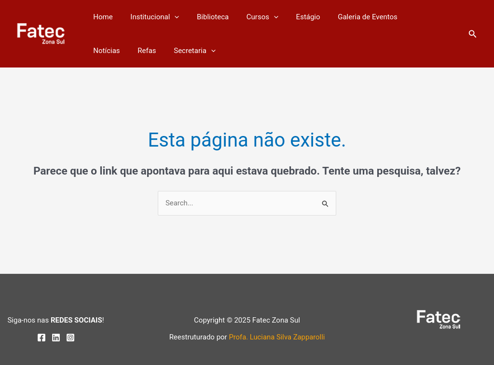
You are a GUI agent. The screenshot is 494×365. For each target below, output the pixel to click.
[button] (472, 34)
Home (101, 17)
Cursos (251, 17)
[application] (169, 17)
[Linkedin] (56, 337)
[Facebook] (41, 337)
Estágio (294, 17)
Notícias (407, 17)
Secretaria (145, 51)
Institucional (149, 17)
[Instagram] (70, 337)
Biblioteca (204, 17)
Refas (101, 50)
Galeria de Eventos (350, 17)
